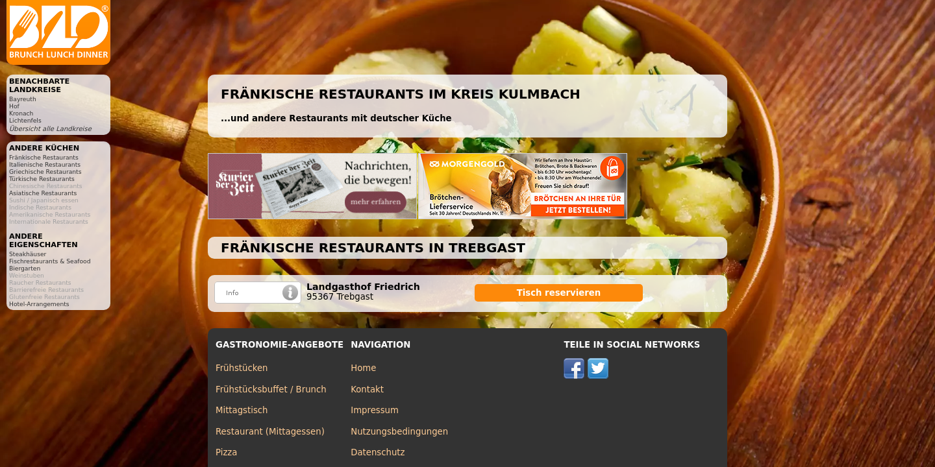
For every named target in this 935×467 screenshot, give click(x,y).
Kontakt (367, 389)
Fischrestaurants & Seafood (50, 261)
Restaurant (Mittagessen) (270, 432)
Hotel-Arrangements (39, 303)
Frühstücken (242, 368)
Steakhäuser (27, 253)
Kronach (21, 113)
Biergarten (24, 268)
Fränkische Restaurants (44, 157)
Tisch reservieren (559, 293)
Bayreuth (22, 98)
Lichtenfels (25, 120)
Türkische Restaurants (42, 178)
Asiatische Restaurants (43, 193)
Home (363, 368)
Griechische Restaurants (45, 171)
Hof (14, 106)
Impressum (375, 410)
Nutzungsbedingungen (399, 432)
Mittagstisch (242, 410)
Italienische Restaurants (45, 164)
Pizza (226, 452)
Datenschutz (378, 452)
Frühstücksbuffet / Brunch (271, 389)
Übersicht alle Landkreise (50, 128)
